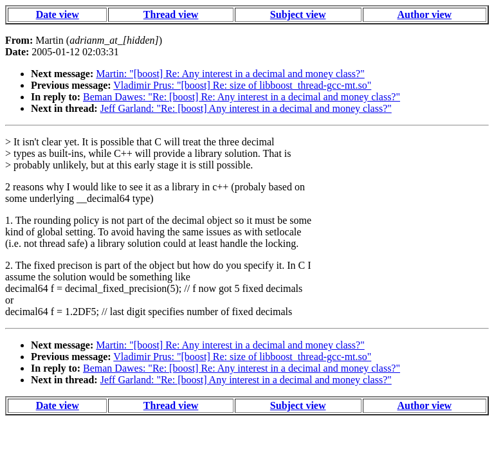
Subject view (298, 14)
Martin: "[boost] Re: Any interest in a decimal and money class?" (230, 73)
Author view (425, 14)
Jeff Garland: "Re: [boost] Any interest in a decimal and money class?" (246, 108)
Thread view (170, 14)
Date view (57, 14)
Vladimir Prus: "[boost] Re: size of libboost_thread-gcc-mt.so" (242, 85)
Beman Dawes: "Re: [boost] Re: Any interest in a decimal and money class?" (241, 96)
